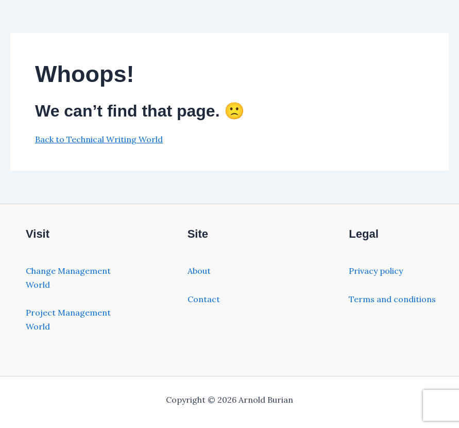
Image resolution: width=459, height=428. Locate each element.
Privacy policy (376, 271)
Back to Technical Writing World (99, 139)
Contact (204, 299)
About (199, 271)
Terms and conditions (392, 299)
